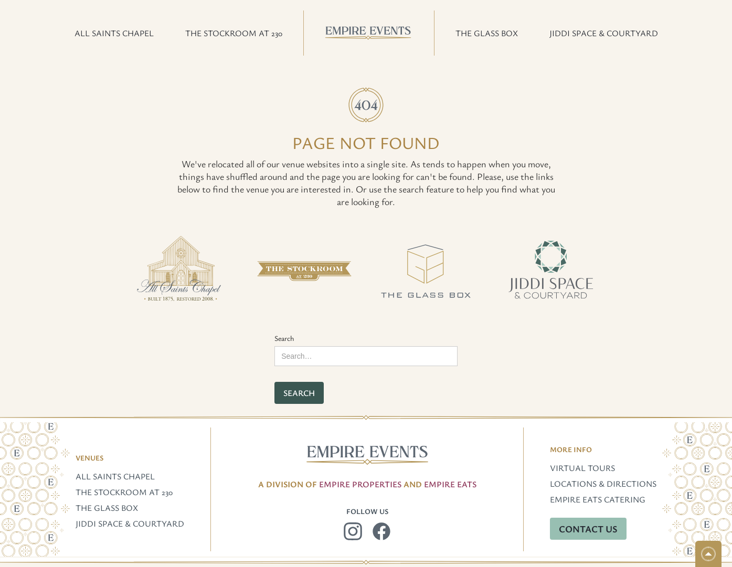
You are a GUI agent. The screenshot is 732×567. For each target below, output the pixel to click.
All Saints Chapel (115, 476)
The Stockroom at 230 (124, 492)
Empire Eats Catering (597, 499)
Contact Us (588, 528)
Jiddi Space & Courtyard (130, 523)
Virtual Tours (582, 468)
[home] (368, 33)
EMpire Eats (450, 484)
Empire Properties (360, 484)
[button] (114, 33)
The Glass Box (107, 507)
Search (284, 338)
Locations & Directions (603, 483)
